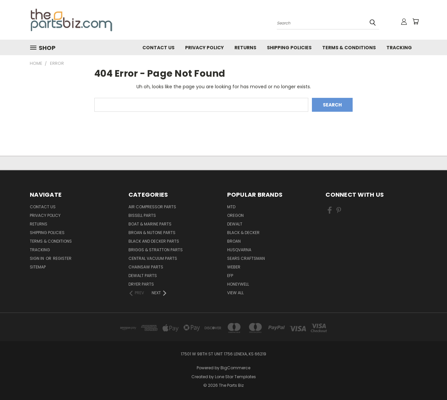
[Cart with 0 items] (415, 21)
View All (235, 293)
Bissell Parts (142, 215)
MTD (231, 207)
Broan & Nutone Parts (151, 232)
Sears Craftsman (246, 258)
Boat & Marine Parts (150, 224)
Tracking (399, 47)
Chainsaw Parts (145, 267)
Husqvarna (239, 250)
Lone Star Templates (235, 377)
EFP (230, 275)
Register (62, 258)
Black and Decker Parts (153, 241)
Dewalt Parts (142, 275)
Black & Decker (243, 232)
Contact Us (158, 47)
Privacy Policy (204, 47)
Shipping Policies (289, 47)
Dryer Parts (141, 284)
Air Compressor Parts (152, 207)
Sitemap (38, 267)
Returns (245, 47)
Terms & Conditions (349, 47)
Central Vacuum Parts (152, 258)
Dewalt (234, 224)
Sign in (37, 258)
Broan (234, 241)
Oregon (235, 215)
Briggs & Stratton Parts (155, 250)
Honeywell (238, 284)
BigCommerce (235, 368)
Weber (233, 267)
